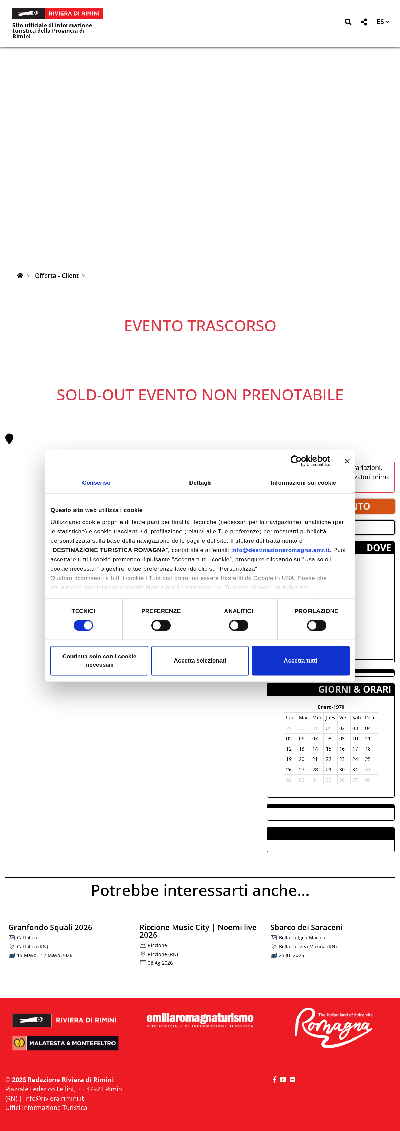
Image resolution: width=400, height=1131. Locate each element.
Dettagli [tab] (200, 483)
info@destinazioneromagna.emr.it (280, 550)
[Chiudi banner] (347, 460)
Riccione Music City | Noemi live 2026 (198, 930)
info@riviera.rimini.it (54, 1098)
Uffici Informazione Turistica (46, 1107)
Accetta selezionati (200, 660)
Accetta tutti (300, 660)
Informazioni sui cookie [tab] (303, 483)
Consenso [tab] (96, 483)
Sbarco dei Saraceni (306, 927)
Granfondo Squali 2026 (50, 927)
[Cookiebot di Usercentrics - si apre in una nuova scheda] (300, 461)
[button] (348, 23)
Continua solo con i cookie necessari (99, 660)
